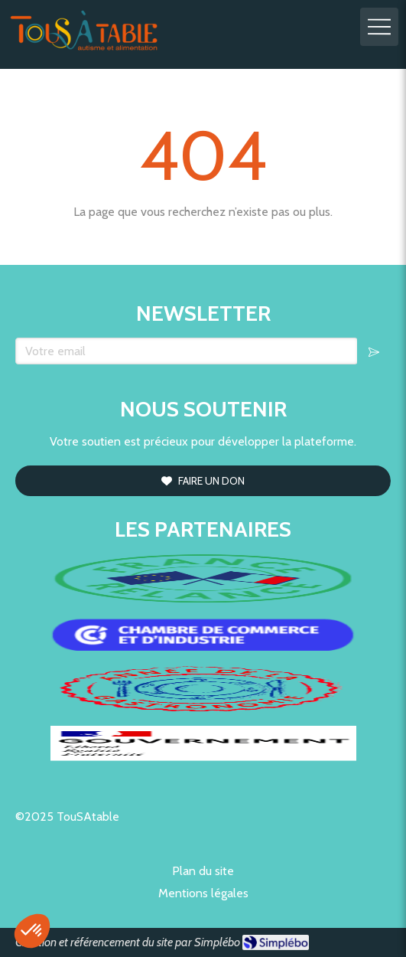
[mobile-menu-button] (379, 27)
